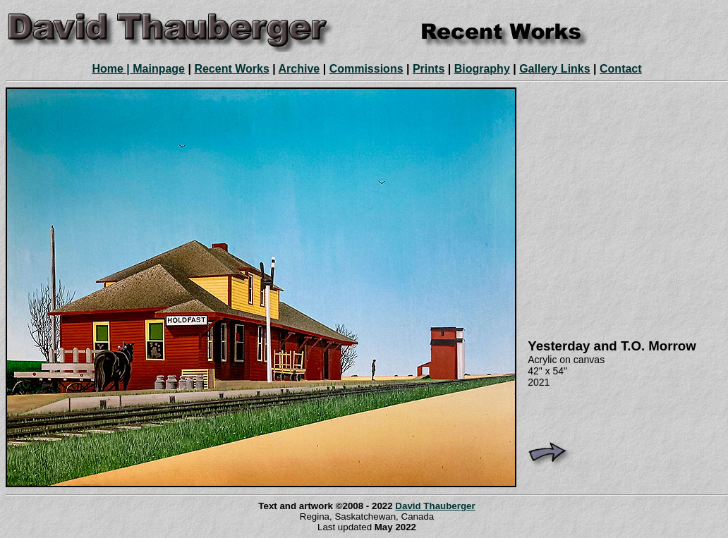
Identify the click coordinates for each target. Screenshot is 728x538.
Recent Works (231, 69)
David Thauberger (435, 506)
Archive (299, 69)
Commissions (366, 69)
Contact (621, 69)
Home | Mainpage (138, 69)
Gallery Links (554, 69)
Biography (482, 69)
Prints (428, 69)
